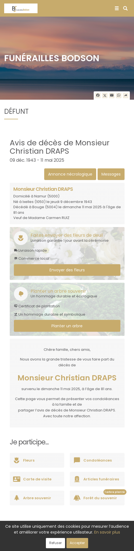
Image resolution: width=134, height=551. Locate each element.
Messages (111, 174)
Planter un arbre (67, 326)
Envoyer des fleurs (67, 270)
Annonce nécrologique (70, 174)
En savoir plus (107, 532)
